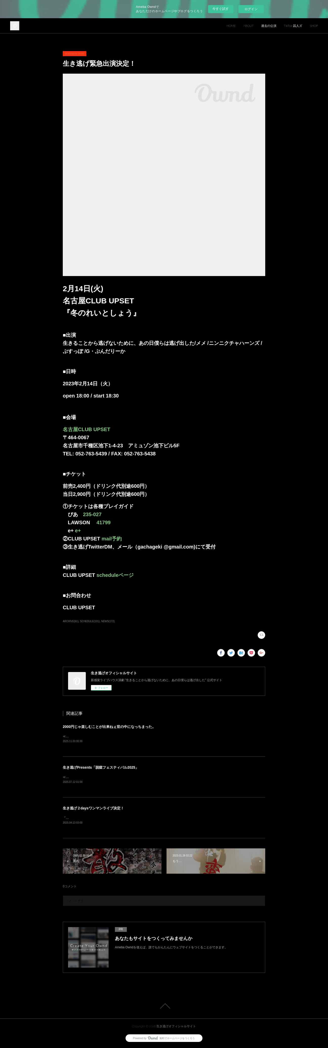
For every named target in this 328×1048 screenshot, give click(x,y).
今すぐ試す (220, 9)
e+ (78, 530)
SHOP (314, 26)
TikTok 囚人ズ (293, 26)
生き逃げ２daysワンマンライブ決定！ (93, 809)
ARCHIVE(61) (70, 621)
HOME (231, 26)
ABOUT (248, 26)
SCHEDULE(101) (90, 621)
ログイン (251, 9)
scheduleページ (115, 575)
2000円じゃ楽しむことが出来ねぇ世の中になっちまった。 (109, 727)
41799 (103, 522)
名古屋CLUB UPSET (86, 429)
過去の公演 (268, 26)
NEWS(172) (108, 621)
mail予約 (114, 538)
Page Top (164, 1007)
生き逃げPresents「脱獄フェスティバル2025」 (101, 768)
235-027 (92, 514)
